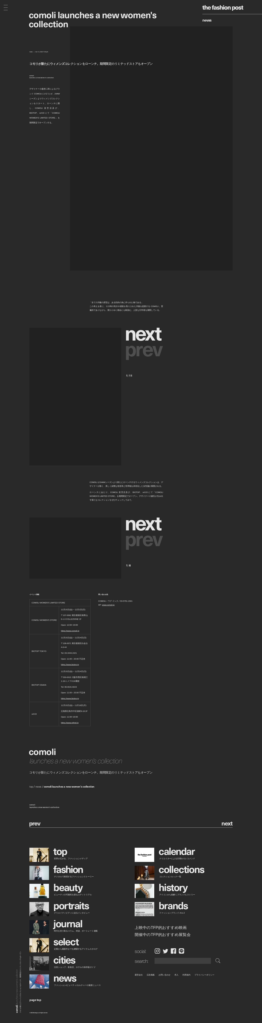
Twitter (165, 951)
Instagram (157, 951)
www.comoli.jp (108, 605)
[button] (144, 332)
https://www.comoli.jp (70, 631)
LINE (181, 951)
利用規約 (186, 975)
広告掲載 (151, 975)
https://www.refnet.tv (70, 723)
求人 (177, 975)
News (207, 20)
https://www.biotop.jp (70, 665)
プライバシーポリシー (204, 975)
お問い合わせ (164, 975)
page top (35, 999)
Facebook (173, 951)
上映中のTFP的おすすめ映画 (161, 927)
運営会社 (139, 975)
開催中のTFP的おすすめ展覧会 (163, 934)
